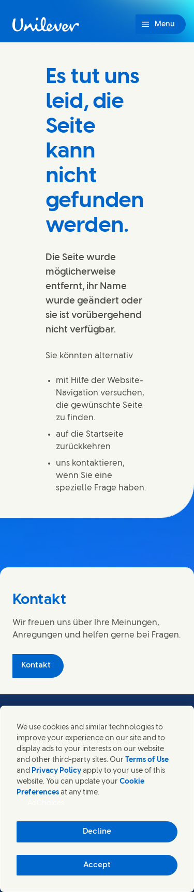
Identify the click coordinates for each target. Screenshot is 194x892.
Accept (97, 865)
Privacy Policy (56, 771)
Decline (97, 831)
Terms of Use (147, 760)
